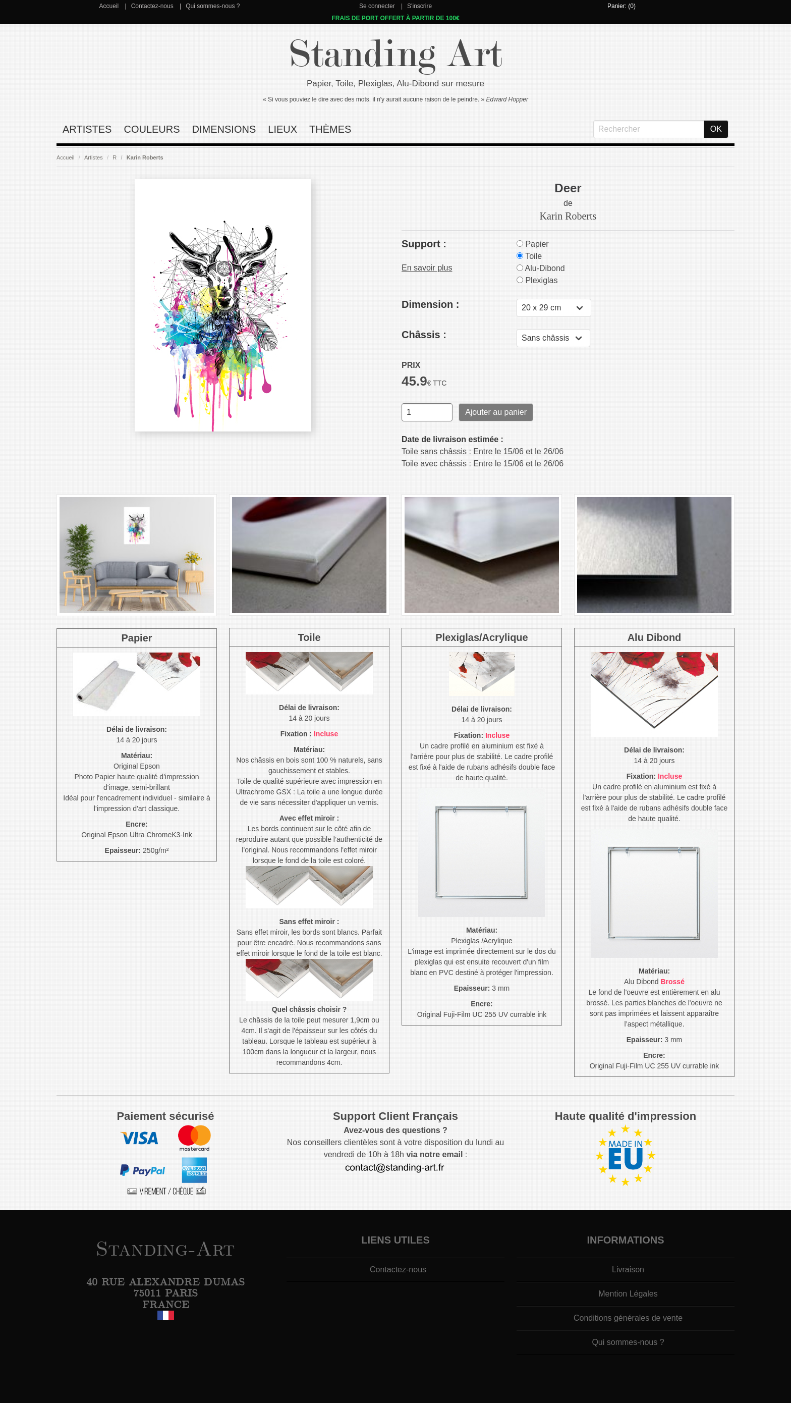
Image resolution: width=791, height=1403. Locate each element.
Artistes (87, 129)
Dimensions (224, 129)
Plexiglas (537, 280)
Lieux (282, 129)
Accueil (109, 6)
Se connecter (377, 6)
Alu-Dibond (541, 268)
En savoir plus (427, 267)
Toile (529, 256)
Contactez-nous (152, 6)
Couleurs (152, 129)
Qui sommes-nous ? (213, 6)
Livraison (628, 1269)
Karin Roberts (145, 157)
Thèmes (330, 129)
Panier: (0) (621, 6)
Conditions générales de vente (628, 1318)
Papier (533, 244)
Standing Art (396, 54)
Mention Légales (627, 1293)
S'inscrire (419, 6)
